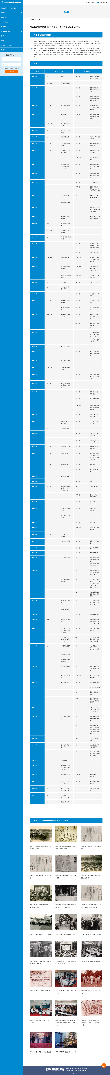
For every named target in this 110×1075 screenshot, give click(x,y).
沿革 (2, 36)
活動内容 (3, 13)
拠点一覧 (3, 17)
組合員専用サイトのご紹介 (8, 8)
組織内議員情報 (5, 31)
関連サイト (4, 50)
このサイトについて (6, 45)
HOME (32, 19)
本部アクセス (5, 22)
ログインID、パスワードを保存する (12, 68)
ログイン (11, 71)
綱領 (2, 40)
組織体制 (3, 26)
